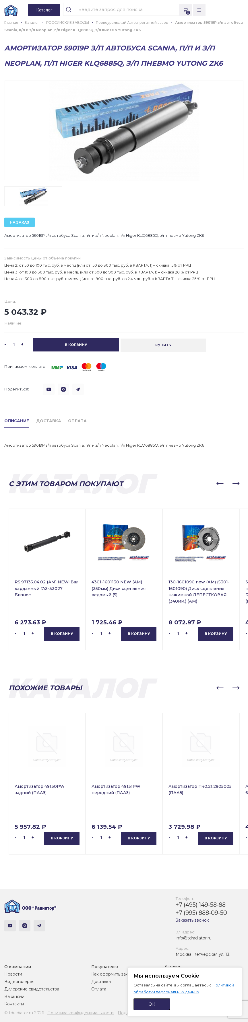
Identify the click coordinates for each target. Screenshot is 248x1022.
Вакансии (14, 995)
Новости (13, 973)
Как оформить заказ (111, 973)
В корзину (62, 633)
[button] (219, 483)
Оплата (98, 988)
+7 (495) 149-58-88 (201, 904)
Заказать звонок (192, 919)
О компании (17, 966)
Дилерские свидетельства (31, 988)
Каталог (172, 966)
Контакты (14, 1003)
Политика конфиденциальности (80, 1012)
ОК (151, 1004)
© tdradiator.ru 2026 (24, 1012)
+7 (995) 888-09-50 (201, 912)
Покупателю (104, 966)
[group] (124, 130)
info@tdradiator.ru (194, 937)
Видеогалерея (19, 981)
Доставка (101, 981)
